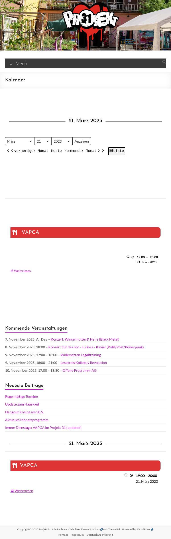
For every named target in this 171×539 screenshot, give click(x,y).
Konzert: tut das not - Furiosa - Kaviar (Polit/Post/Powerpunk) (96, 347)
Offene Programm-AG (80, 370)
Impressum (77, 534)
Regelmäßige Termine (21, 396)
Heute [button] (56, 151)
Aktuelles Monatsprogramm (26, 420)
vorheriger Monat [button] (29, 151)
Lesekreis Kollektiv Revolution (84, 362)
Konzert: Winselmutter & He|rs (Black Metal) (85, 339)
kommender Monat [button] (83, 151)
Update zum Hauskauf (22, 404)
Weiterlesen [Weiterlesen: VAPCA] (22, 270)
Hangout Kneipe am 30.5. (24, 412)
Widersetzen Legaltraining (81, 355)
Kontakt (63, 534)
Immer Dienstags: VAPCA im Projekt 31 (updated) (43, 427)
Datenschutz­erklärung (100, 534)
